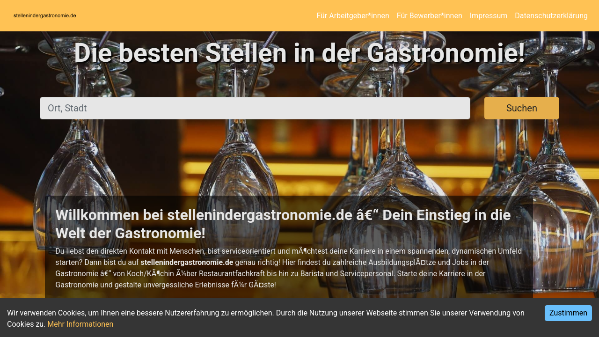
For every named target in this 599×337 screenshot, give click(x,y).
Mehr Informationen (80, 324)
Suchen (521, 108)
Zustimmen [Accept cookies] (568, 312)
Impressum (489, 15)
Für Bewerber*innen (429, 15)
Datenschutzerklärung (551, 15)
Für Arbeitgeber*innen (352, 15)
